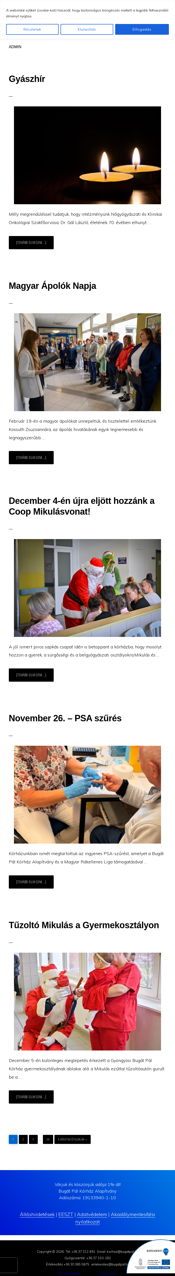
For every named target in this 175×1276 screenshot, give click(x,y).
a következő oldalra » (72, 1138)
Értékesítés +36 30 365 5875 (67, 1264)
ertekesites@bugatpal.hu (110, 1264)
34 (49, 1138)
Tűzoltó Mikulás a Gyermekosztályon (84, 925)
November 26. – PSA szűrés (65, 718)
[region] (87, 19)
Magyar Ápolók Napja (52, 286)
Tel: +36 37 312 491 (80, 1251)
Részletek (32, 29)
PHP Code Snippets (69, 1273)
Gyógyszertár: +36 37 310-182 (87, 1258)
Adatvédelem (92, 1214)
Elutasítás (87, 29)
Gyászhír (27, 79)
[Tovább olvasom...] (35, 244)
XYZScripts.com (108, 1273)
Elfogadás (142, 29)
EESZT (65, 1214)
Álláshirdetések (37, 1214)
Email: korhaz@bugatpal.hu (117, 1251)
